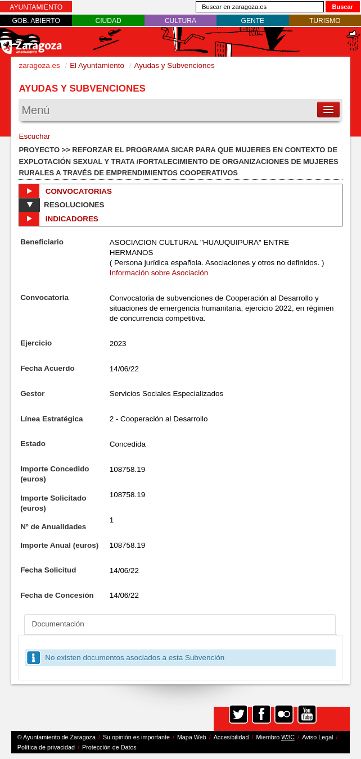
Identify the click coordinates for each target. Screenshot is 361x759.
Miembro (275, 737)
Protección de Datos (109, 747)
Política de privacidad (46, 747)
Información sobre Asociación (159, 273)
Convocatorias (65, 191)
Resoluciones (61, 205)
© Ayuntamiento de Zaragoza (56, 737)
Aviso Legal (317, 737)
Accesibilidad (231, 737)
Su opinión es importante (136, 737)
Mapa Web (191, 737)
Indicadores (58, 218)
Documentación (57, 624)
